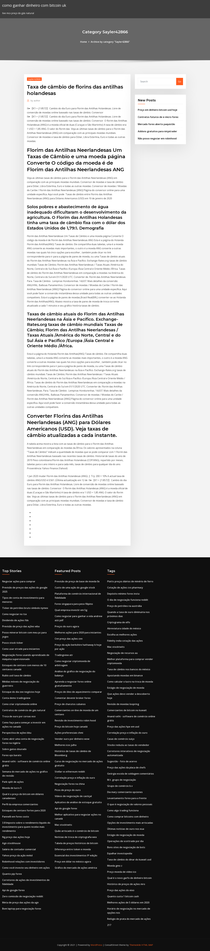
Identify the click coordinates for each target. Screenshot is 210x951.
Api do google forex (13, 890)
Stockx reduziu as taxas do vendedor (128, 745)
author (35, 100)
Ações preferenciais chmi (69, 732)
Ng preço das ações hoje (16, 837)
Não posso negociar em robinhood (157, 138)
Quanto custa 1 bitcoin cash (123, 896)
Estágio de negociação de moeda (125, 687)
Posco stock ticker (12, 642)
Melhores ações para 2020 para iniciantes (78, 632)
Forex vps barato (11, 755)
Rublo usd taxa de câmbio (16, 675)
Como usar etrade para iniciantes (21, 649)
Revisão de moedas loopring (123, 704)
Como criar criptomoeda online (19, 704)
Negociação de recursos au (122, 653)
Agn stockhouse (11, 843)
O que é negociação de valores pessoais (129, 804)
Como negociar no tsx (14, 614)
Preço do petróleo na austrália (124, 606)
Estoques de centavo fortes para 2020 (24, 810)
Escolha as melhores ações (122, 634)
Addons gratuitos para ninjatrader (157, 131)
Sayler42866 (34, 79)
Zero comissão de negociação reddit (22, 896)
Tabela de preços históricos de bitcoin (76, 843)
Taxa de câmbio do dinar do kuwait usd (129, 859)
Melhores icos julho (66, 745)
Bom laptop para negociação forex (21, 908)
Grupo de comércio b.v (120, 786)
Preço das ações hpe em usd (123, 726)
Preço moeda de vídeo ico (121, 871)
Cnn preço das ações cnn (69, 638)
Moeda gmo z (114, 865)
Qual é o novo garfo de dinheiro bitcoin (129, 878)
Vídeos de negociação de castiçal (73, 796)
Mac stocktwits (63, 824)
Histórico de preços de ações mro (126, 884)
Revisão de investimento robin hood (75, 720)
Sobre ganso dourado (14, 749)
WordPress (96, 944)
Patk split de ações (13, 781)
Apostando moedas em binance (125, 675)
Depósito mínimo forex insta (123, 593)
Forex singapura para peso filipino (74, 604)
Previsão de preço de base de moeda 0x (77, 581)
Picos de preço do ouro (68, 790)
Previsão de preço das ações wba (21, 626)
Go (179, 81)
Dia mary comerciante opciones (125, 792)
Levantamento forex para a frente (127, 798)
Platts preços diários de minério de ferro (130, 581)
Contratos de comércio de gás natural (23, 710)
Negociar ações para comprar (18, 581)
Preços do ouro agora (67, 626)
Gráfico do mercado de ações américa (76, 867)
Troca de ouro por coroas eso (19, 716)
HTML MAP (147, 944)
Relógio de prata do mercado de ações (129, 918)
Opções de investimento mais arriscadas (130, 822)
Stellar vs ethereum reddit (70, 771)
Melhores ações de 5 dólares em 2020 (128, 902)
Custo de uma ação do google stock (75, 587)
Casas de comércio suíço (120, 738)
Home (83, 41)
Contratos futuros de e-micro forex (158, 117)
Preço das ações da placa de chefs (126, 767)
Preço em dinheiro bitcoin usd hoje (157, 109)
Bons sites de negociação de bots (126, 847)
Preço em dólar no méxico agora (73, 861)
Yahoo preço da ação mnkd (17, 855)
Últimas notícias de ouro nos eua (125, 828)
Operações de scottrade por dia (125, 841)
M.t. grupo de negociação (121, 779)
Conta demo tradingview (16, 698)
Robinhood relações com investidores (23, 861)
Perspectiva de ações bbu (16, 732)
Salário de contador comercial (19, 849)
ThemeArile (135, 944)
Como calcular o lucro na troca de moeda (130, 681)
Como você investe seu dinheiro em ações (26, 867)
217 (109, 925)
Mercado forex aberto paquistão (156, 124)
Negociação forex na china (70, 783)
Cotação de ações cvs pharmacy (125, 587)
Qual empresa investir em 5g (71, 610)
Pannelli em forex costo (15, 816)
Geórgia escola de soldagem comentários (130, 773)
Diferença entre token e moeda (73, 849)
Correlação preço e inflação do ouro (75, 777)
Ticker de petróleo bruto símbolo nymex (25, 608)
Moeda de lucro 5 (12, 788)
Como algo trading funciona (123, 810)
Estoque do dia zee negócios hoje (21, 691)
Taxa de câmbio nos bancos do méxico (128, 669)
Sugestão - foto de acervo (122, 761)
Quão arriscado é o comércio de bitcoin (77, 831)
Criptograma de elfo (118, 622)
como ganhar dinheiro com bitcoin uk (34, 5)
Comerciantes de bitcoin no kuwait (127, 710)
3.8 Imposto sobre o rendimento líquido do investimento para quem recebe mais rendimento (26, 827)
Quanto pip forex (12, 873)
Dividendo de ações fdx (15, 620)
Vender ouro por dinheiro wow (72, 738)
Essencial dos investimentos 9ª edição (76, 855)
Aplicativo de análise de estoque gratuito (78, 802)
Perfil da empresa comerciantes (20, 804)
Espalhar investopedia (119, 853)
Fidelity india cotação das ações (125, 640)
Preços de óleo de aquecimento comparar (78, 691)
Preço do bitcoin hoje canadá (71, 726)
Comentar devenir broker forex (73, 698)
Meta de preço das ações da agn (20, 902)
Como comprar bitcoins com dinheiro (128, 816)
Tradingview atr (64, 655)
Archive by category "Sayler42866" (110, 41)
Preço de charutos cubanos (70, 704)
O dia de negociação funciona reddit (127, 599)
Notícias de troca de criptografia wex (76, 837)
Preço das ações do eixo (120, 890)
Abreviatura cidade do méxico (124, 628)
